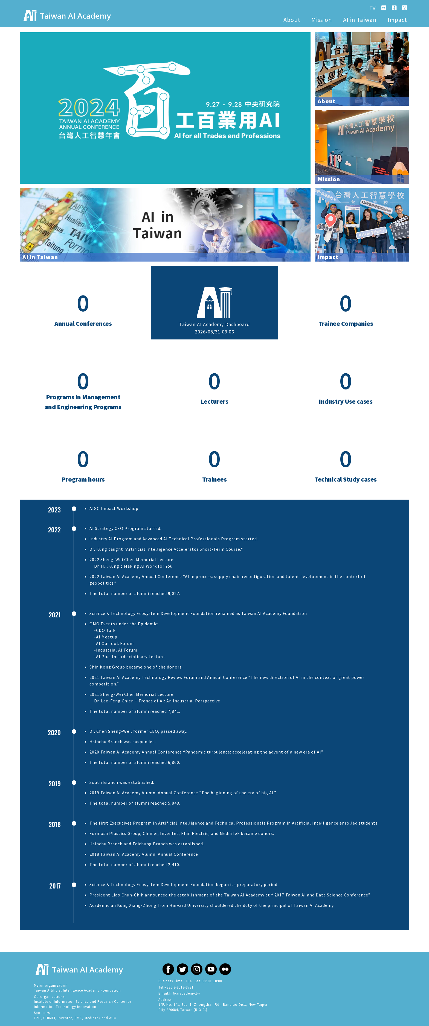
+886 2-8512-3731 (178, 987)
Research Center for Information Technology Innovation (82, 1004)
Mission (321, 20)
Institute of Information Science (61, 1001)
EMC (78, 1018)
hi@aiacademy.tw (184, 993)
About (291, 20)
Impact (397, 20)
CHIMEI (49, 1018)
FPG (37, 1018)
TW (373, 8)
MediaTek (92, 1018)
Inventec (65, 1018)
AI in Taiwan (360, 20)
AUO (113, 1018)
